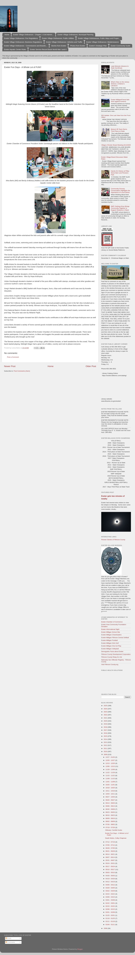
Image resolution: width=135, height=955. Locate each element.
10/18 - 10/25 (110, 788)
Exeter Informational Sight (110, 629)
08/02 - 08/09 (110, 821)
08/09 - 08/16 (110, 818)
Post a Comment (13, 357)
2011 (106, 748)
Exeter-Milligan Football (109, 640)
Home (7, 35)
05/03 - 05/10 (110, 872)
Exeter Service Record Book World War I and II (48, 49)
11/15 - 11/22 (110, 775)
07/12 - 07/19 (110, 842)
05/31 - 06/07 (110, 860)
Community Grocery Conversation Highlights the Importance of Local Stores (120, 190)
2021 (106, 718)
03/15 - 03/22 (110, 894)
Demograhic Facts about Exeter (112, 651)
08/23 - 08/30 (110, 812)
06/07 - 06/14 (110, 857)
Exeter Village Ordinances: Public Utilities (58, 38)
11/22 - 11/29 (110, 772)
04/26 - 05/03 (110, 875)
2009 (106, 754)
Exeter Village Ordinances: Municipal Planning (75, 35)
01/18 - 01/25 (110, 918)
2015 (106, 736)
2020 (106, 721)
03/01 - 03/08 (110, 900)
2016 (106, 733)
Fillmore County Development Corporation (116, 654)
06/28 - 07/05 (110, 848)
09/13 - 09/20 (110, 803)
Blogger (80, 949)
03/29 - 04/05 (110, 888)
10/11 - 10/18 (110, 791)
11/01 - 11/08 (110, 782)
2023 (106, 712)
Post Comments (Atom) (22, 371)
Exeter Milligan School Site (110, 632)
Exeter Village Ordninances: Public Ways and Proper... (99, 38)
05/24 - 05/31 (110, 863)
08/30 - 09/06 (110, 809)
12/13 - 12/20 (110, 763)
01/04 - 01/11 (110, 924)
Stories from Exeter (58, 46)
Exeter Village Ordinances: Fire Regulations (21, 38)
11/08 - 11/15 (110, 778)
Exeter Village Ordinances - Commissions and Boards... (25, 46)
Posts (8, 938)
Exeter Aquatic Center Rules (15, 49)
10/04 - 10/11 (110, 794)
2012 (106, 745)
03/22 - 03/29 (110, 891)
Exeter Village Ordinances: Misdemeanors (102, 42)
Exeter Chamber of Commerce (112, 622)
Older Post (91, 366)
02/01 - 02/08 (110, 912)
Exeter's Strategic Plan (98, 46)
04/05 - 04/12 (110, 885)
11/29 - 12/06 (110, 769)
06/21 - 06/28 (110, 851)
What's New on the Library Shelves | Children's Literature (120, 84)
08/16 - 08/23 (110, 815)
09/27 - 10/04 (110, 797)
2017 (106, 730)
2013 (106, 742)
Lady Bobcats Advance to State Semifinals (119, 67)
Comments (10, 942)
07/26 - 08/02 (110, 824)
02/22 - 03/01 (110, 903)
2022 (106, 715)
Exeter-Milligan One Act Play (111, 646)
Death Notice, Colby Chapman (115, 838)
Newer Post (9, 366)
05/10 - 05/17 (110, 869)
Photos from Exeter (77, 46)
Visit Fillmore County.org (109, 664)
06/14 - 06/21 (110, 854)
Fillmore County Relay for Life (111, 657)
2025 (106, 705)
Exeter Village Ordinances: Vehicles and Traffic (64, 42)
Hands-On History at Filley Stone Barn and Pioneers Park (120, 173)
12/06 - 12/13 (110, 766)
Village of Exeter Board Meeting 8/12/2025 (116, 145)
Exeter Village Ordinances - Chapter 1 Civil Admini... (33, 35)
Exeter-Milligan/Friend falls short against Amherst (120, 100)
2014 (106, 739)
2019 (106, 724)
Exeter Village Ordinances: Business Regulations (23, 42)
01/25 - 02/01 (110, 915)
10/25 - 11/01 (110, 785)
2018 (106, 727)
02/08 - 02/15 (110, 909)
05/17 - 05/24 (110, 866)
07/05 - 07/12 (110, 845)
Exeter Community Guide (120, 46)
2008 (106, 928)
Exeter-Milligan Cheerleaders (111, 635)
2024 (106, 709)
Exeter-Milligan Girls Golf (110, 643)
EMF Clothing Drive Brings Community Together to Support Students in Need (120, 208)
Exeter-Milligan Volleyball (110, 649)
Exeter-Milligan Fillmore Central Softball (115, 637)
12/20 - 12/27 (110, 760)
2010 (106, 751)
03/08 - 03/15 (110, 897)
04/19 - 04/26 (110, 879)
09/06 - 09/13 (110, 806)
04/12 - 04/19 (110, 882)
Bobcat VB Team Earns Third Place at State (119, 130)
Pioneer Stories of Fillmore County (113, 540)
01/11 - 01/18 (110, 921)
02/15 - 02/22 (110, 906)
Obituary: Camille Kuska (113, 830)
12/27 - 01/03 (110, 757)
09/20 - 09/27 (110, 800)
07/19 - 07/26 (110, 827)
